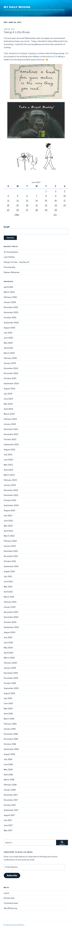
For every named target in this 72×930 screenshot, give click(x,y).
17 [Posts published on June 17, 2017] (65, 200)
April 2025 (8, 348)
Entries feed (9, 898)
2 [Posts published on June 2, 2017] (55, 191)
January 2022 (10, 546)
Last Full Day (9, 257)
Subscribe (12, 875)
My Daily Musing (17, 7)
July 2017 (8, 820)
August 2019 (9, 693)
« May (16, 215)
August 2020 (9, 632)
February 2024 (10, 419)
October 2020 (10, 622)
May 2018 (8, 769)
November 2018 (11, 739)
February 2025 (10, 358)
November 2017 (11, 800)
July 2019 (8, 698)
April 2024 (8, 409)
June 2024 (8, 399)
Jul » (55, 215)
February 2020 (10, 663)
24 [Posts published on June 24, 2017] (64, 205)
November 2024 (11, 373)
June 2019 (8, 703)
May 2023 (8, 465)
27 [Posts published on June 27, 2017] (27, 210)
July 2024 (8, 394)
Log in (6, 893)
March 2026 (9, 292)
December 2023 (11, 429)
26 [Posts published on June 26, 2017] (17, 210)
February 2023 (10, 480)
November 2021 (11, 556)
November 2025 (11, 312)
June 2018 (8, 764)
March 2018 (9, 779)
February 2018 (10, 785)
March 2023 (9, 475)
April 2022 (8, 531)
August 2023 (9, 449)
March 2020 (9, 658)
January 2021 (9, 607)
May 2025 (8, 343)
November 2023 (11, 434)
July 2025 (8, 333)
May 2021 (8, 587)
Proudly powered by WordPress (13, 925)
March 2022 (9, 536)
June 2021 (8, 581)
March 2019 (9, 719)
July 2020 (8, 637)
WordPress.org (10, 908)
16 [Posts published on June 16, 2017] (56, 200)
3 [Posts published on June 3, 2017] (64, 191)
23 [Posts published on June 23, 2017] (56, 205)
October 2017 (10, 805)
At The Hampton (11, 252)
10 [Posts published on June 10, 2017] (65, 196)
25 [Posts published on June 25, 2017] (8, 210)
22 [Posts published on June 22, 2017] (46, 205)
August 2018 (9, 754)
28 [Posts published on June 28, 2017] (36, 210)
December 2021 (11, 551)
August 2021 (9, 571)
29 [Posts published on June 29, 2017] (46, 210)
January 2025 (10, 363)
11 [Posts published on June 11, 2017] (8, 200)
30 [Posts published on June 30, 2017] (55, 210)
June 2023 (8, 460)
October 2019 (10, 683)
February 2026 (10, 297)
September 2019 (11, 688)
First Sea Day (9, 267)
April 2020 (8, 653)
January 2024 (10, 424)
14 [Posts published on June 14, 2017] (37, 200)
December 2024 (11, 368)
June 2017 (8, 825)
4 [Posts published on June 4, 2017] (8, 196)
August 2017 (9, 815)
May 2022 (8, 526)
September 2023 (11, 444)
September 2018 (11, 749)
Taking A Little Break (17, 32)
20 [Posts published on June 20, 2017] (27, 205)
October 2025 (10, 317)
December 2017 (11, 795)
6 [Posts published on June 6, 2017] (27, 196)
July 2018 (8, 759)
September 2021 (11, 566)
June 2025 (8, 338)
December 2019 (11, 673)
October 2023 (10, 439)
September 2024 (11, 383)
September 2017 (11, 810)
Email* (36, 230)
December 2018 (11, 734)
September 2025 (11, 322)
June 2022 (8, 521)
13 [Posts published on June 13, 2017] (27, 200)
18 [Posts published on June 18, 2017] (8, 205)
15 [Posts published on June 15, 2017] (46, 200)
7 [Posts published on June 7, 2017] (36, 196)
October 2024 (10, 378)
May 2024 (8, 404)
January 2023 (10, 485)
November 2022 (11, 495)
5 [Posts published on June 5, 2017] (17, 196)
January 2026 (10, 302)
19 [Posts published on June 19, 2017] (18, 205)
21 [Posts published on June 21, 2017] (37, 205)
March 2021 (9, 597)
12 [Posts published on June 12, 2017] (18, 200)
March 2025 (9, 353)
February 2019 (10, 724)
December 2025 (11, 307)
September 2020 (11, 627)
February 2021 (10, 602)
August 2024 (9, 388)
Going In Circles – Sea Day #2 (16, 262)
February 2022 (10, 541)
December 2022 (11, 490)
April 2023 (8, 470)
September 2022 (11, 505)
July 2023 (8, 454)
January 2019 (10, 729)
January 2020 (10, 668)
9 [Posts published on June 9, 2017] (55, 196)
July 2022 (8, 515)
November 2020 (11, 617)
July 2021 (8, 576)
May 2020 (8, 648)
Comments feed (11, 903)
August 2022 (9, 510)
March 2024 (9, 414)
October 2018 (10, 744)
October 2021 (10, 561)
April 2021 (8, 592)
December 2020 (11, 612)
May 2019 (8, 708)
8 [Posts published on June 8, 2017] (46, 196)
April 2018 (8, 775)
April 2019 (8, 714)
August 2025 (9, 328)
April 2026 (8, 287)
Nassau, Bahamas (11, 272)
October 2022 (10, 500)
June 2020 (8, 642)
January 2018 (10, 790)
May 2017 (8, 830)
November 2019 (11, 678)
